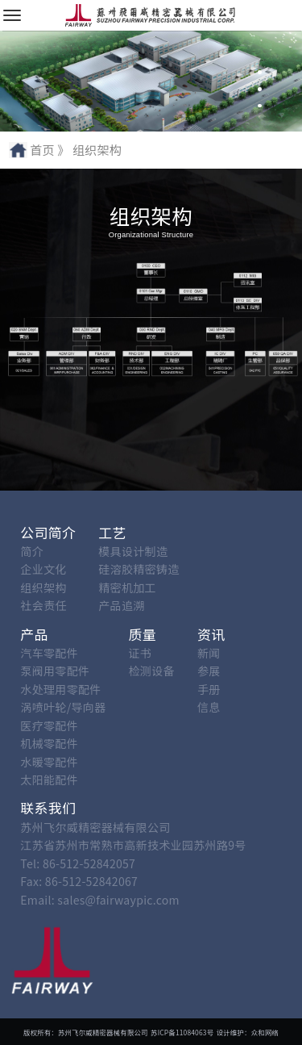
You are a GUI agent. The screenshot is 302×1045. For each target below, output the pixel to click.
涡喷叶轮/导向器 (62, 707)
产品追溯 (121, 605)
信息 (209, 707)
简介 (31, 551)
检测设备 (152, 671)
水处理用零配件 (60, 689)
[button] (260, 56)
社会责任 (43, 605)
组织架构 (43, 587)
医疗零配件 (49, 725)
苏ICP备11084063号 (182, 1032)
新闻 (209, 653)
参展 (209, 671)
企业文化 (43, 569)
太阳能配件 (49, 779)
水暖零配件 (49, 762)
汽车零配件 (49, 653)
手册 (209, 689)
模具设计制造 (133, 551)
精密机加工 (127, 587)
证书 (140, 653)
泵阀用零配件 (54, 671)
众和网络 (265, 1032)
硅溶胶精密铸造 (138, 569)
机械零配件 (49, 743)
